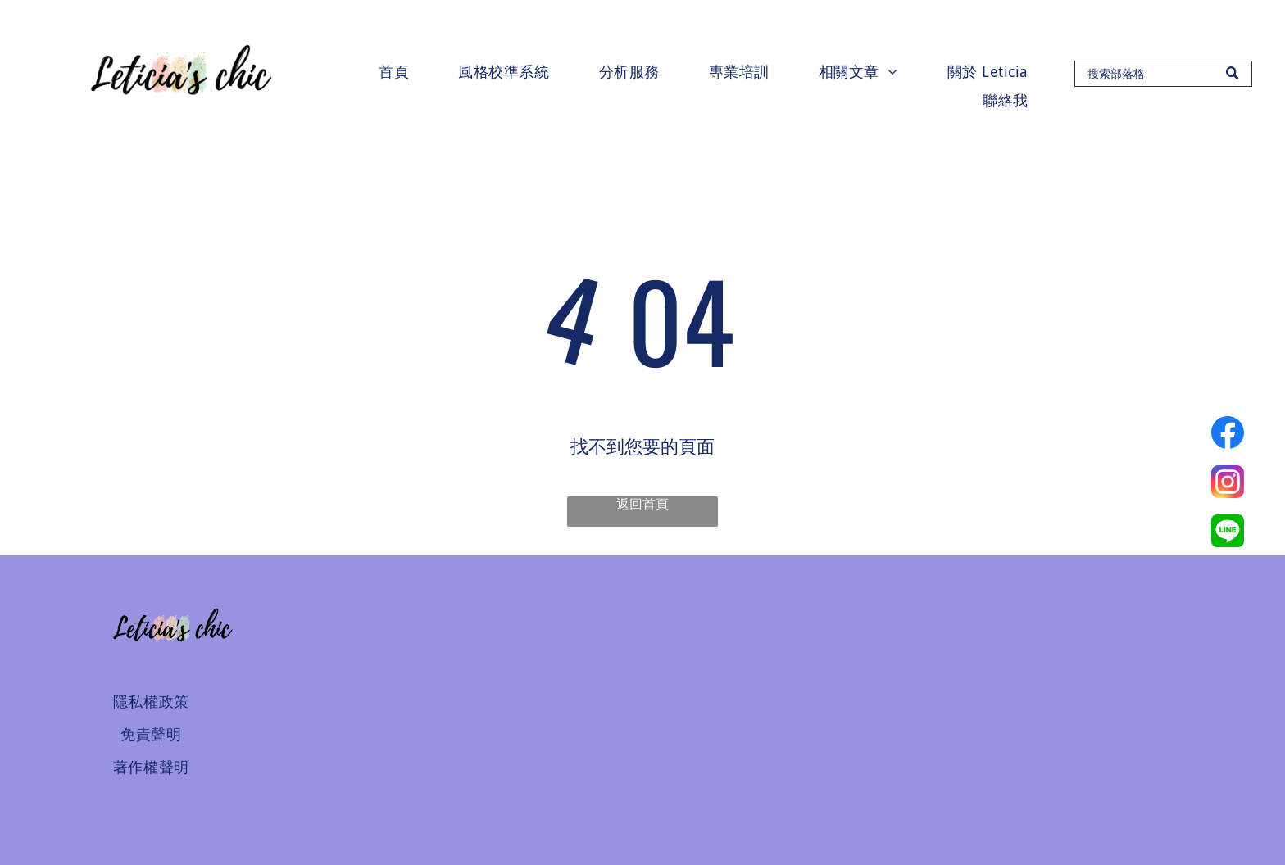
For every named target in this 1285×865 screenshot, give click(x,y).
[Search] (1163, 74)
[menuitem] (394, 71)
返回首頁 (642, 504)
